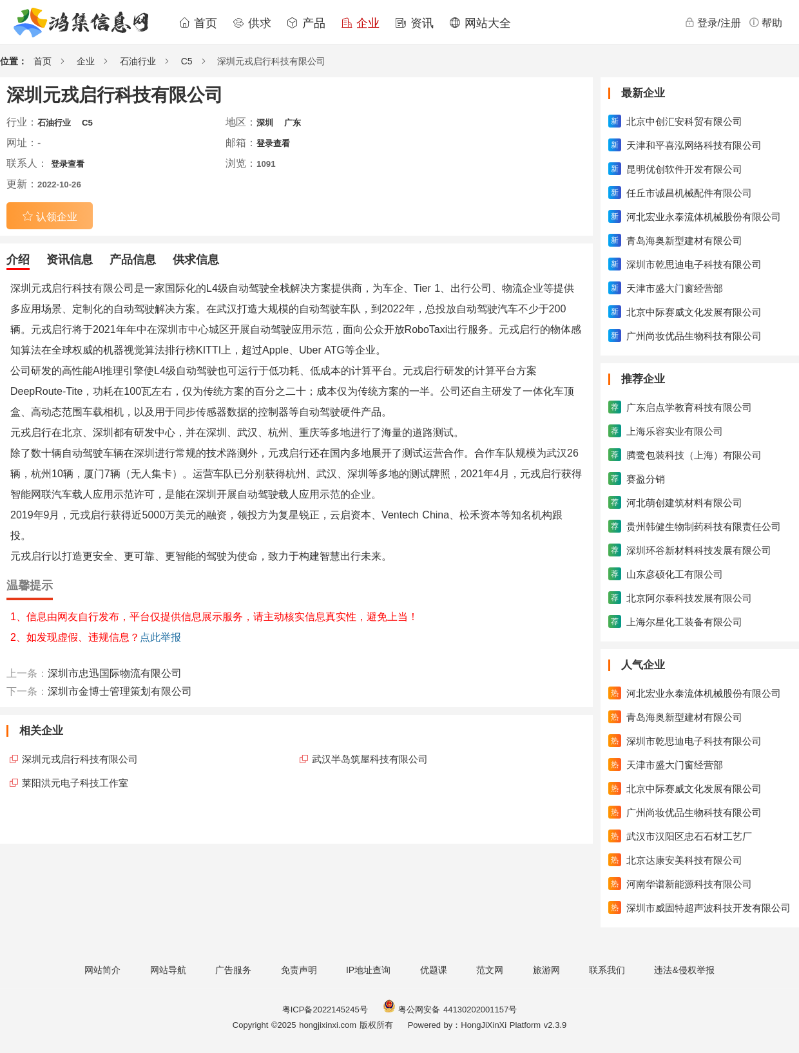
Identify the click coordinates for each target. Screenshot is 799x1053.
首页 (197, 23)
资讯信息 (69, 259)
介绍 (18, 259)
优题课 (433, 970)
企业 (360, 23)
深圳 (264, 123)
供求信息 (196, 259)
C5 (187, 61)
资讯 (414, 23)
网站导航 (168, 970)
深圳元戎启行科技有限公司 (80, 759)
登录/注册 (712, 22)
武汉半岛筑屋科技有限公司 (370, 759)
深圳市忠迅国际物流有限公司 (115, 673)
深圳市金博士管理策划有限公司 (120, 691)
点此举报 (160, 637)
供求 (252, 23)
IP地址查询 (368, 970)
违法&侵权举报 (684, 970)
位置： (13, 61)
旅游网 (546, 970)
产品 (306, 23)
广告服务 (233, 970)
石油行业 (138, 61)
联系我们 (607, 970)
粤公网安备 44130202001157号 (450, 1009)
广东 (292, 123)
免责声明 (299, 970)
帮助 (765, 22)
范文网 (489, 970)
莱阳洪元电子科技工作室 (75, 782)
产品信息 (133, 259)
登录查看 (273, 143)
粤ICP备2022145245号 (325, 1009)
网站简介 (102, 970)
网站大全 (480, 23)
